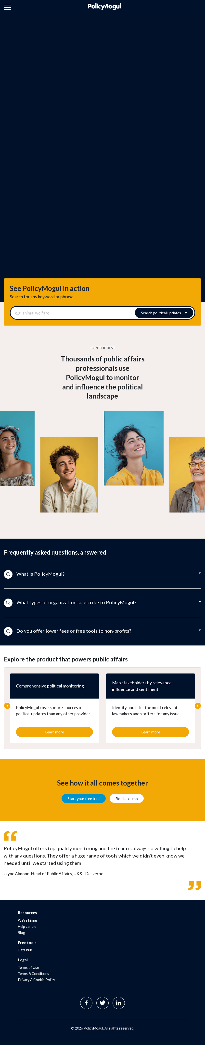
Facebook (86, 1003)
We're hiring (27, 920)
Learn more (54, 732)
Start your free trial (84, 798)
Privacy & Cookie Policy (36, 980)
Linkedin (119, 1003)
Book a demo (126, 798)
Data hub (25, 950)
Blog (21, 932)
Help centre (27, 926)
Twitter (102, 1003)
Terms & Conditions (33, 974)
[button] (102, 574)
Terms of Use (28, 967)
